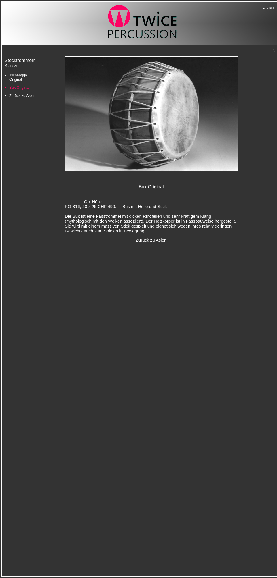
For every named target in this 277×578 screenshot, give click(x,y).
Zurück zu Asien (22, 95)
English (268, 7)
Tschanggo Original (18, 77)
